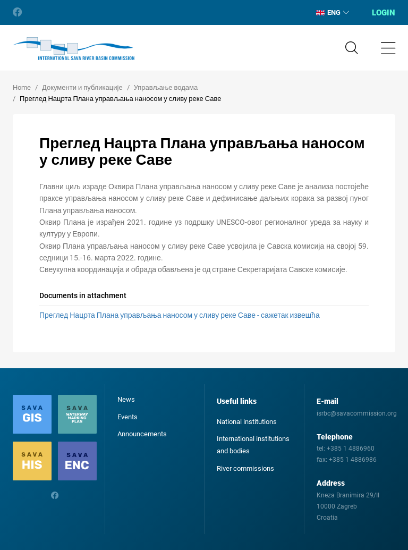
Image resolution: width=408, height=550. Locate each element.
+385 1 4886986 (353, 459)
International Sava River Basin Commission (73, 49)
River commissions (245, 468)
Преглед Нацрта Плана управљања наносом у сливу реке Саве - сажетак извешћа (179, 315)
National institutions (247, 422)
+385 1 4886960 (351, 448)
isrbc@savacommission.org (357, 413)
